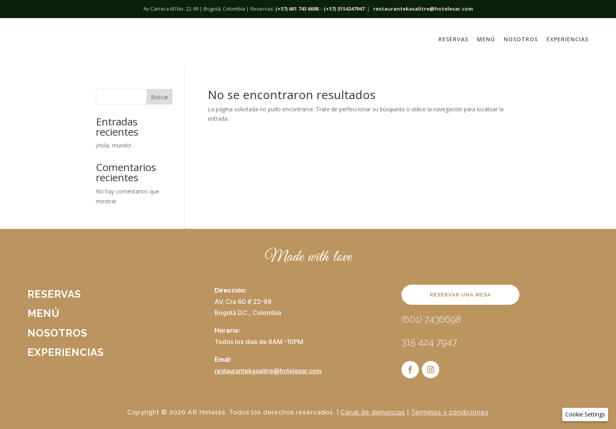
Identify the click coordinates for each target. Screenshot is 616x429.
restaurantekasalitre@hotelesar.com (423, 8)
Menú (486, 39)
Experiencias (567, 39)
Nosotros (521, 39)
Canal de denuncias (373, 412)
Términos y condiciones (450, 412)
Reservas (453, 39)
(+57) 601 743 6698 (297, 8)
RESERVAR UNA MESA (460, 295)
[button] (585, 414)
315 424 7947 (429, 342)
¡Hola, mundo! (113, 145)
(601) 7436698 (431, 319)
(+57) (330, 8)
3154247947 (351, 8)
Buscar (160, 97)
